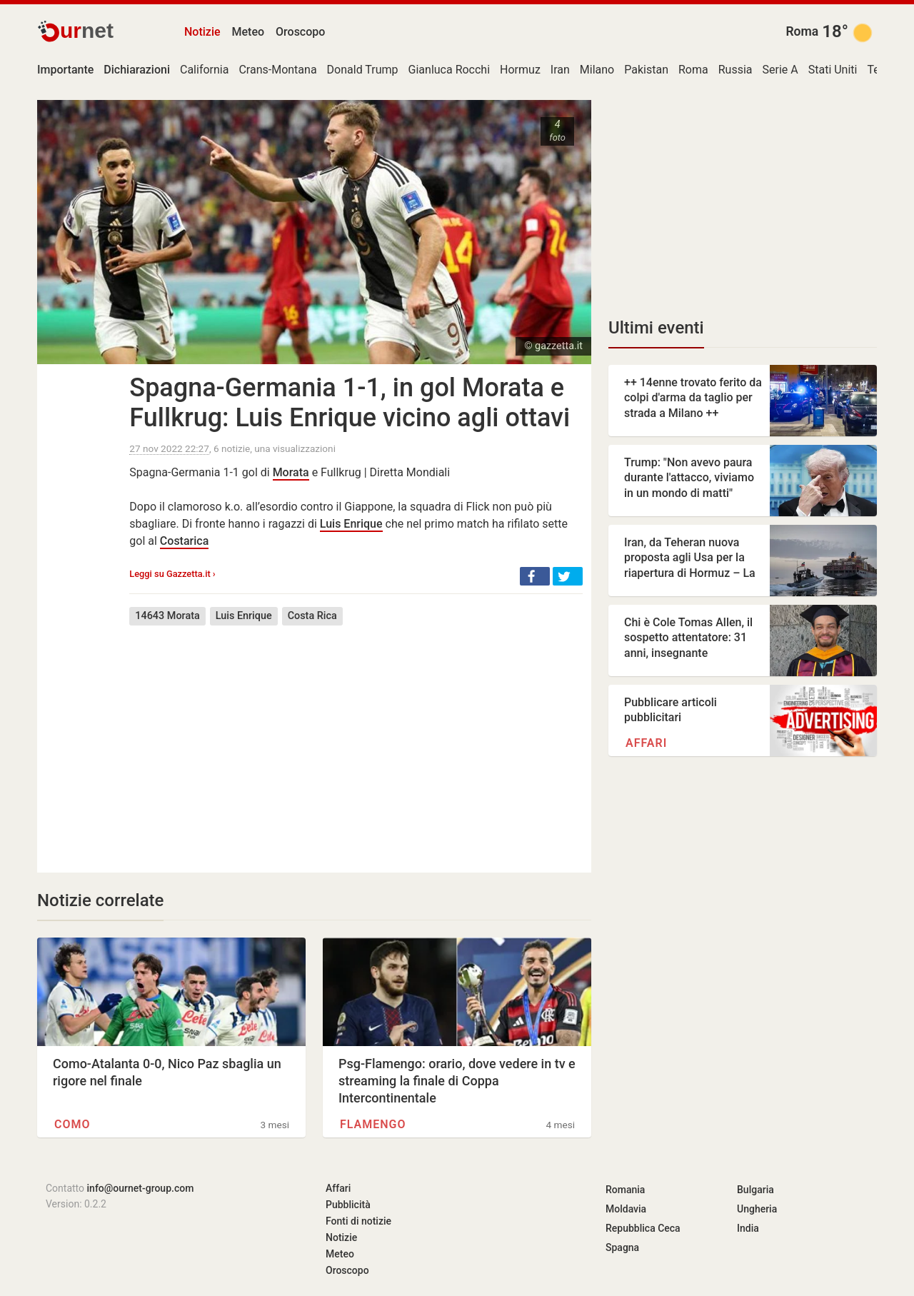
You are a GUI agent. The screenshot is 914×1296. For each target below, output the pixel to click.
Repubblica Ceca (643, 1228)
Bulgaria (755, 1189)
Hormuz (520, 69)
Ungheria (757, 1209)
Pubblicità (348, 1204)
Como (72, 1124)
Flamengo (373, 1124)
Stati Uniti (833, 69)
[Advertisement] (356, 738)
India (748, 1228)
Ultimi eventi (656, 328)
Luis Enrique (351, 524)
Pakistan (646, 69)
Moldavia (626, 1209)
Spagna (622, 1247)
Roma (801, 31)
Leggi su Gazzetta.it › (172, 573)
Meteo (248, 32)
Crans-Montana (277, 69)
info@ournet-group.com (140, 1188)
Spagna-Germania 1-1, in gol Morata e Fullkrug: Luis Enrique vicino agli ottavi (349, 403)
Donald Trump (362, 69)
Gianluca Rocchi (449, 69)
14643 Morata (167, 616)
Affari (646, 743)
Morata (291, 472)
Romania (625, 1189)
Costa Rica (312, 616)
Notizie (202, 32)
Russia (735, 69)
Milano (597, 69)
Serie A (780, 69)
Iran (560, 69)
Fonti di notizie (358, 1221)
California (204, 69)
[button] (535, 576)
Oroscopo (300, 32)
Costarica (184, 541)
